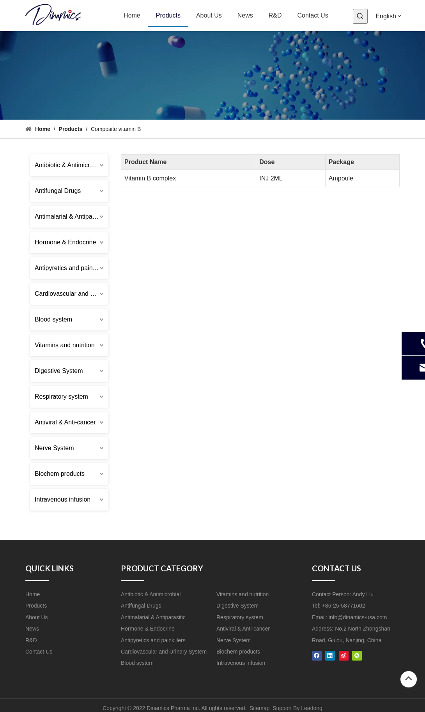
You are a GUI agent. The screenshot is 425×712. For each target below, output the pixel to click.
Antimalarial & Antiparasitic (71, 216)
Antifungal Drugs (58, 190)
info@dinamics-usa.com (358, 617)
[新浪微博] (344, 655)
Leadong (311, 708)
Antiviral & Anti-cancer (65, 422)
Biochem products (60, 473)
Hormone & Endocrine (65, 242)
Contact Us (38, 651)
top (408, 678)
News (32, 628)
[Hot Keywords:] (360, 16)
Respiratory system (61, 396)
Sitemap (259, 708)
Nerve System (54, 448)
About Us (36, 617)
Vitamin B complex (150, 178)
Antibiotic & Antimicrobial (69, 165)
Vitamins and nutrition (65, 345)
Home (32, 594)
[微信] (357, 655)
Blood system (53, 319)
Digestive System (59, 370)
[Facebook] (317, 655)
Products (36, 605)
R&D (31, 640)
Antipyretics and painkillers (71, 268)
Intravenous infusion (62, 499)
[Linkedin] (330, 655)
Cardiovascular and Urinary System (71, 293)
